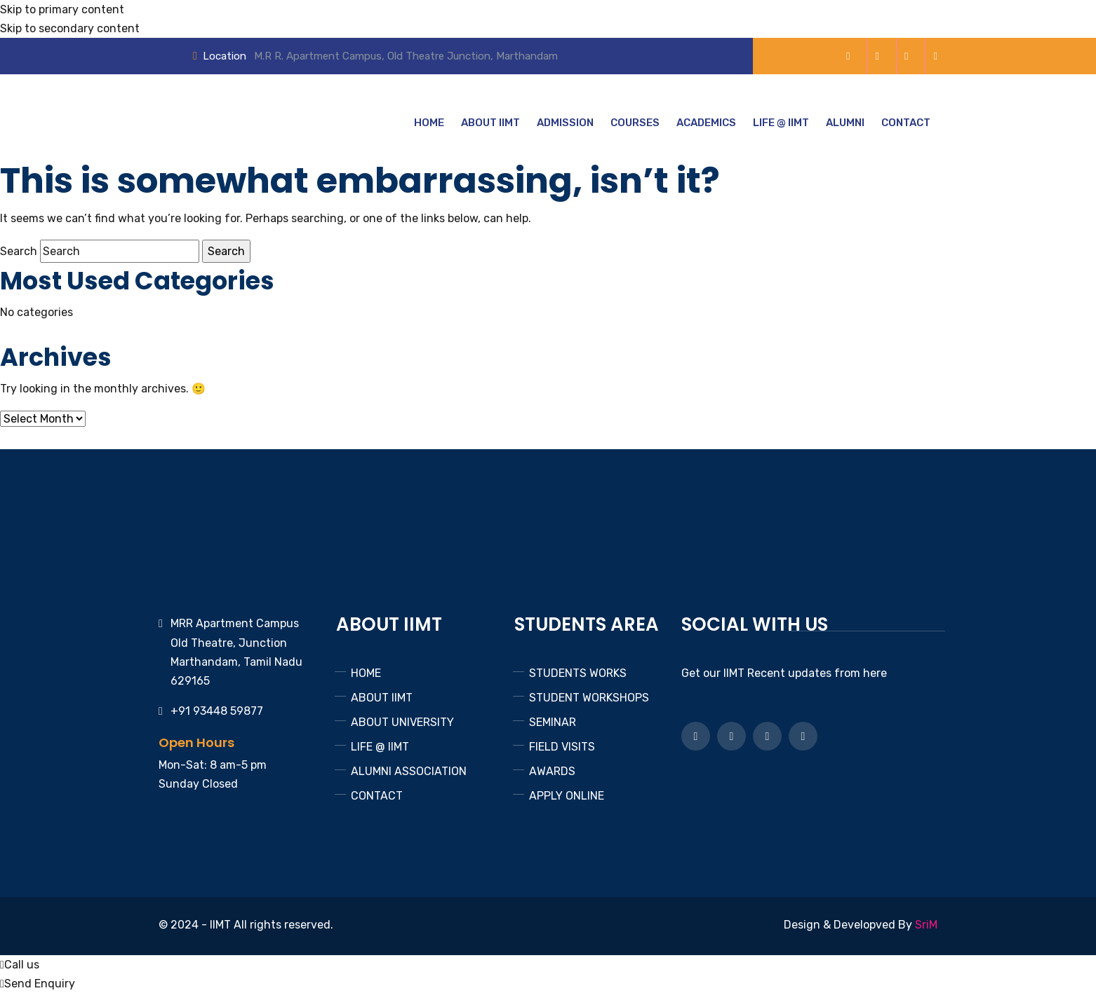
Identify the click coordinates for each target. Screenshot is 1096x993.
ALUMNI (845, 122)
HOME (429, 122)
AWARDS (552, 771)
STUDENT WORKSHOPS (589, 697)
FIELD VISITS (562, 746)
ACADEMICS (706, 122)
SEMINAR (552, 722)
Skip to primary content (62, 9)
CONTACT (905, 122)
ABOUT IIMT (490, 122)
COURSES (635, 122)
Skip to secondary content (70, 28)
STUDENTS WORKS (578, 673)
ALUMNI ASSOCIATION (409, 771)
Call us (19, 964)
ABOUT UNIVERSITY (402, 722)
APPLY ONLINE (566, 795)
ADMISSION (565, 122)
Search (18, 251)
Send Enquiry (37, 983)
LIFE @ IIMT (781, 122)
